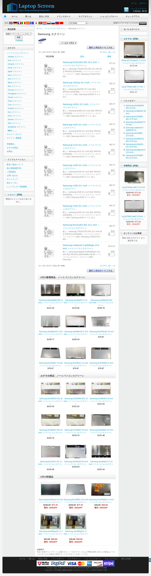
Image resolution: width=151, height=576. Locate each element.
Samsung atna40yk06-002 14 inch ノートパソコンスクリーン (50, 302)
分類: (40, 43)
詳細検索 (19, 40)
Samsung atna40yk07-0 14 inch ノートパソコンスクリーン (76, 302)
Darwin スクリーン (15, 119)
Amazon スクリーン (15, 64)
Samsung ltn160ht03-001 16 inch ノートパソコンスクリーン (76, 401)
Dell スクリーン (14, 123)
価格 (109, 56)
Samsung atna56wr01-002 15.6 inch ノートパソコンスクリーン (101, 302)
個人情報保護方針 (14, 168)
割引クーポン (12, 183)
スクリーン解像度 (14, 138)
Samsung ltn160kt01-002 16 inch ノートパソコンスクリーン (50, 432)
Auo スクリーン (14, 79)
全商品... (10, 151)
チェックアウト (133, 16)
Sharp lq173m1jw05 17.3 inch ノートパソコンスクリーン (133, 60)
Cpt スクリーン (13, 112)
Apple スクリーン (14, 71)
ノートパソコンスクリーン (55, 28)
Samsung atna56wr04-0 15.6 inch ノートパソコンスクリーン (76, 334)
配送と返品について (15, 164)
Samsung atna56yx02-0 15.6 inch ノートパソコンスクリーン (50, 334)
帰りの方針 (126, 559)
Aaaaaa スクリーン (15, 57)
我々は (28, 16)
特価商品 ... (11, 144)
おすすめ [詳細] (131, 39)
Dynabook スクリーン (16, 127)
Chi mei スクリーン (15, 90)
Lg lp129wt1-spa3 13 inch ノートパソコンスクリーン (133, 216)
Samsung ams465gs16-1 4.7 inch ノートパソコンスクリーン (50, 534)
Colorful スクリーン (15, 108)
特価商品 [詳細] (131, 165)
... (107, 52)
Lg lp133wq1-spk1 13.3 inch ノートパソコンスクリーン (133, 187)
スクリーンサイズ (14, 134)
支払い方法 (44, 16)
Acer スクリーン (14, 60)
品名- (82, 56)
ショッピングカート (138, 9)
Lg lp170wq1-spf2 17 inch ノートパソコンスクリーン (133, 87)
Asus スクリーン (14, 75)
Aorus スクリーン (14, 68)
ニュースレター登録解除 (17, 187)
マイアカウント (85, 16)
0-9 (105, 568)
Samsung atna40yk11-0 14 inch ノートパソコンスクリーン (101, 464)
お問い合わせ (12, 175)
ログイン (143, 3)
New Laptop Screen (65, 570)
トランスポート (64, 16)
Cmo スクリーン (14, 105)
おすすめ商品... (13, 148)
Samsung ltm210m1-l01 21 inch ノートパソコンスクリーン (50, 464)
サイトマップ (12, 179)
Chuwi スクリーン (15, 97)
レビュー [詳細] (15, 194)
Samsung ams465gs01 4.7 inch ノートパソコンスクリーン (76, 534)
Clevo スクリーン (14, 101)
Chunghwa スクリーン (16, 94)
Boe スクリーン (14, 86)
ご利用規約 (11, 172)
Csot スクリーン (14, 116)
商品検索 (12, 29)
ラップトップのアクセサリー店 (95, 570)
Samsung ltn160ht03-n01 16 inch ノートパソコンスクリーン (50, 401)
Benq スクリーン (14, 82)
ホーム (134, 3)
